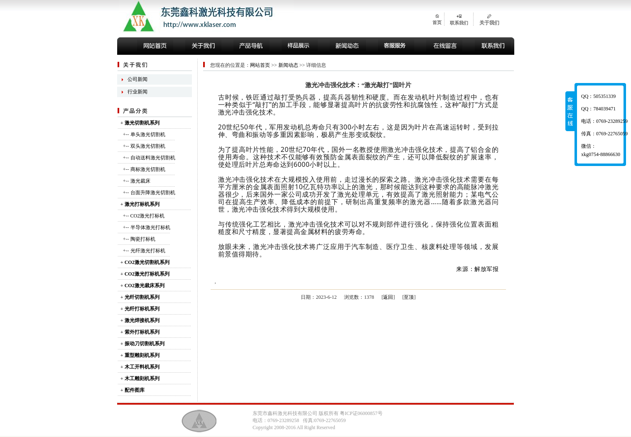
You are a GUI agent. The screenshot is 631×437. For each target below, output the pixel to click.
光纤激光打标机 (147, 251)
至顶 (409, 297)
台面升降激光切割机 (152, 192)
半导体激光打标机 (150, 227)
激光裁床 (140, 181)
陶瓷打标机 (142, 239)
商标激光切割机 (147, 169)
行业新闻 (137, 92)
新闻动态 (288, 65)
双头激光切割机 (147, 146)
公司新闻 (137, 79)
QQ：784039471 (598, 109)
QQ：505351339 (598, 96)
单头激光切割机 (147, 134)
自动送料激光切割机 (152, 158)
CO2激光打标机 (147, 216)
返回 (388, 297)
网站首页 (260, 65)
